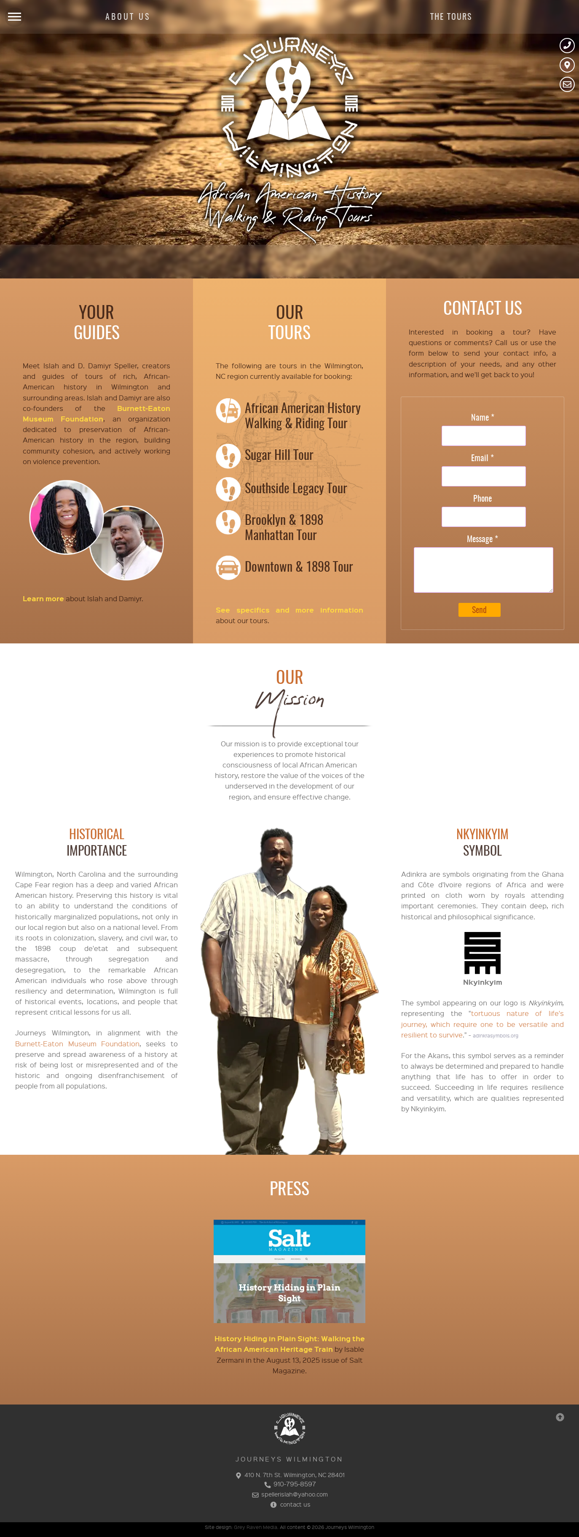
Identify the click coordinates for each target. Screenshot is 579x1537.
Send (479, 610)
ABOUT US (127, 17)
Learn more (43, 598)
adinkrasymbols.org (495, 1035)
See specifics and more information (289, 610)
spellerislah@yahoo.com (289, 1494)
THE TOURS (451, 17)
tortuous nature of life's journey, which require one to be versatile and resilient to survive (482, 1024)
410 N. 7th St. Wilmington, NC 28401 (289, 1474)
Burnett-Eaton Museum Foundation (77, 1043)
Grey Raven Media (255, 1527)
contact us (289, 1504)
